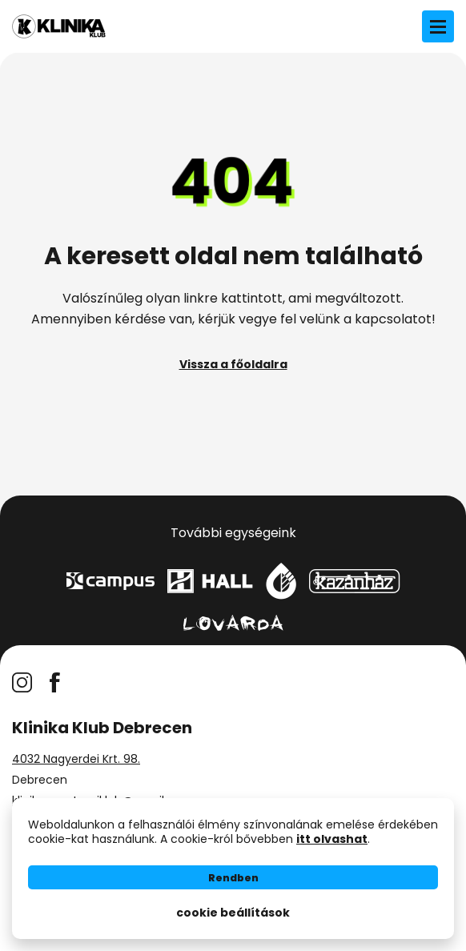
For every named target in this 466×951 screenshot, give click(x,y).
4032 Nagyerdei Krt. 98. (76, 759)
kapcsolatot (393, 319)
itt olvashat (332, 839)
